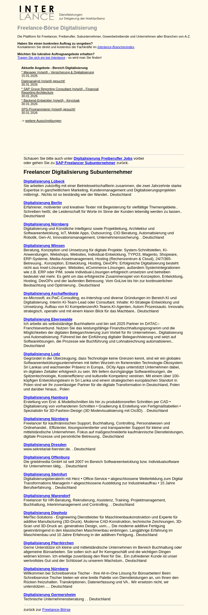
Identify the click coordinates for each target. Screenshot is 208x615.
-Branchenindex (115, 47)
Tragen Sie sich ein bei (41, 57)
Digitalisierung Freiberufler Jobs (103, 158)
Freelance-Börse (56, 609)
